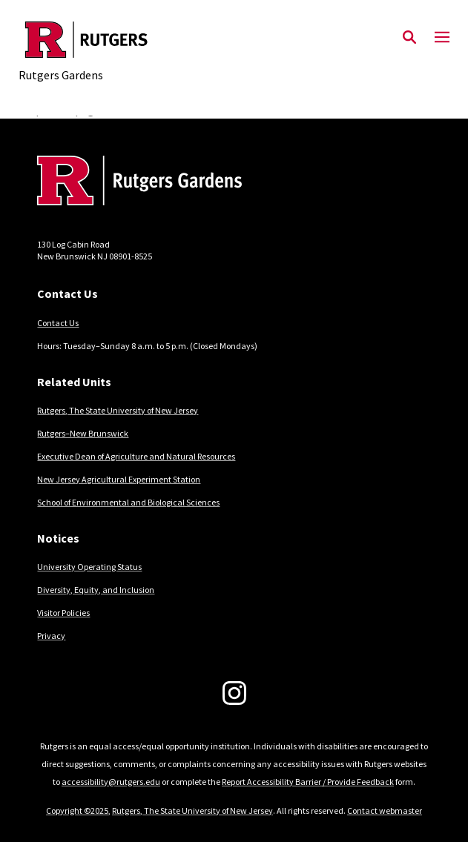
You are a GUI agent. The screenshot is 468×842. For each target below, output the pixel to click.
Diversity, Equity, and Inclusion (95, 589)
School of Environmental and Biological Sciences (128, 502)
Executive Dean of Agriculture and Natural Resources (136, 456)
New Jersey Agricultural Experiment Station (118, 479)
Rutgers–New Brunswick (82, 433)
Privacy (51, 635)
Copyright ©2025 (77, 810)
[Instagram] (234, 693)
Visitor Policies (63, 612)
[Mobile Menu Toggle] (442, 37)
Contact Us (58, 322)
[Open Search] (409, 37)
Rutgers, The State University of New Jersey (117, 410)
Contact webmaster (384, 810)
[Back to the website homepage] (86, 39)
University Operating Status (89, 566)
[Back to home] (137, 182)
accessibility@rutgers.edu (111, 781)
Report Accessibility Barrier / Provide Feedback (308, 781)
